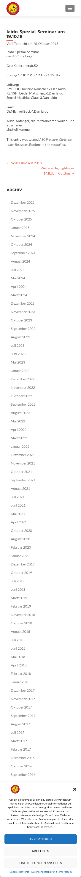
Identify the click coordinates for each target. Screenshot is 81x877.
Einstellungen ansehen (40, 863)
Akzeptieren (40, 839)
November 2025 (23, 211)
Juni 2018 (18, 648)
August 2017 (20, 724)
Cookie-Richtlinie (19, 871)
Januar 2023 (20, 370)
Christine (65, 139)
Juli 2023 (17, 345)
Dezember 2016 (23, 758)
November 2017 (23, 699)
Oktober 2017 (21, 707)
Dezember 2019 (23, 564)
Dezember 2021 (23, 455)
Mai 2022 (18, 421)
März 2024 (19, 295)
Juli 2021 (17, 497)
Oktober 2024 (21, 244)
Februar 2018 (21, 673)
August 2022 (20, 413)
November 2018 (23, 614)
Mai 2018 (18, 657)
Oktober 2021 (21, 471)
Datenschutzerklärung (44, 871)
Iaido (10, 144)
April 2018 (19, 665)
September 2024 (23, 253)
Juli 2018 (17, 640)
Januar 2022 (20, 446)
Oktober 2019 (21, 572)
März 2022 (19, 438)
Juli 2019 (17, 581)
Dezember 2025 (23, 202)
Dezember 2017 (23, 690)
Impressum (65, 871)
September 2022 (23, 404)
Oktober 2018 (21, 623)
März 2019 (19, 598)
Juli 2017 (17, 732)
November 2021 (23, 463)
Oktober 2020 (21, 530)
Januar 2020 (20, 556)
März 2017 (19, 741)
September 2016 (23, 774)
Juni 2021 (18, 505)
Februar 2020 (21, 547)
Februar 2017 (21, 749)
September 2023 (23, 328)
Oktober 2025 (21, 219)
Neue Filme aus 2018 (24, 163)
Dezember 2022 (23, 379)
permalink (58, 144)
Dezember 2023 (23, 303)
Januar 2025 (20, 227)
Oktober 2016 (21, 766)
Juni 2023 (18, 354)
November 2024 (23, 236)
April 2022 (19, 429)
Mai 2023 (18, 362)
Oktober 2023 (21, 320)
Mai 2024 (18, 278)
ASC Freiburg (48, 139)
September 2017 (23, 715)
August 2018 (20, 631)
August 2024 (20, 261)
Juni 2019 (18, 589)
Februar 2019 (21, 606)
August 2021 (20, 488)
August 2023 (20, 337)
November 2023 (23, 312)
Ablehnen (40, 851)
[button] (74, 789)
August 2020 (20, 539)
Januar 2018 (20, 682)
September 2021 (23, 480)
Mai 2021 (18, 514)
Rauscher (21, 144)
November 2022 (23, 387)
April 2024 (19, 286)
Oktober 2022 (21, 396)
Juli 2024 (17, 270)
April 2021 (19, 522)
